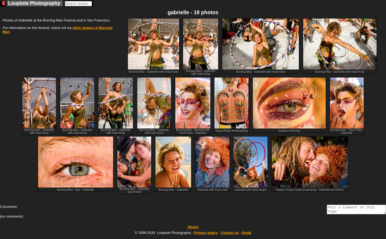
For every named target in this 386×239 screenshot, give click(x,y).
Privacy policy (205, 234)
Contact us (230, 234)
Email (246, 234)
